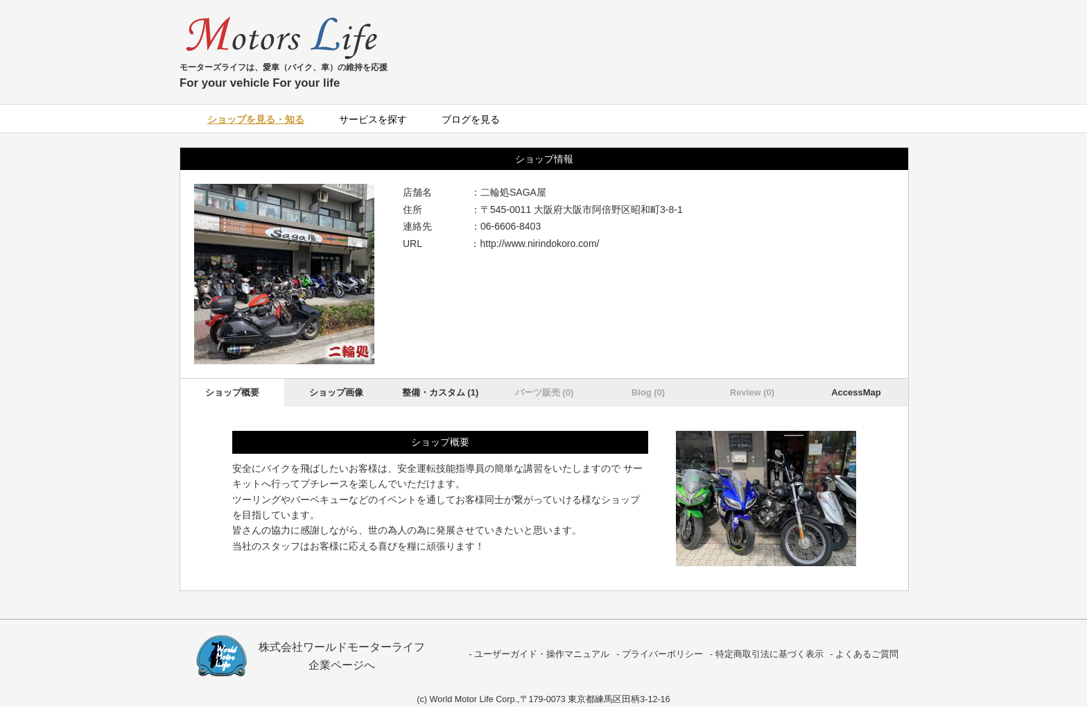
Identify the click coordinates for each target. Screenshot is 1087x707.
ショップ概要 (232, 392)
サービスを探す (373, 119)
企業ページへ (341, 665)
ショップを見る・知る (255, 119)
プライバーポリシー (662, 654)
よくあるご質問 (866, 654)
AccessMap (856, 392)
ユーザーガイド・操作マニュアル (541, 654)
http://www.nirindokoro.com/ (540, 243)
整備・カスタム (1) (440, 392)
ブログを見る (471, 119)
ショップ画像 (336, 392)
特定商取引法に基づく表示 (769, 654)
